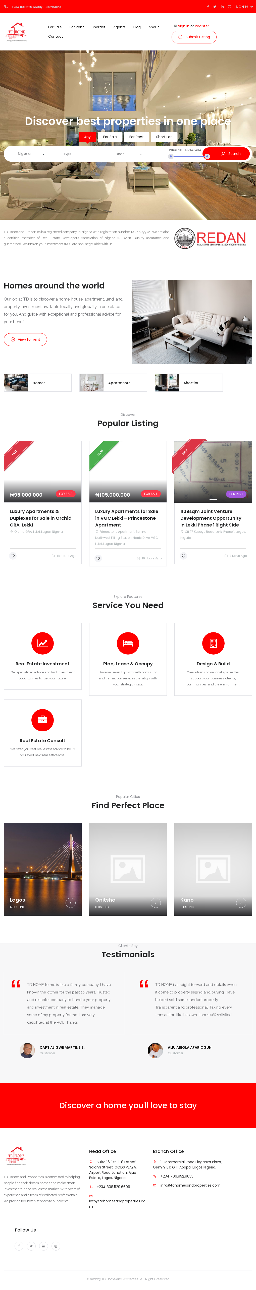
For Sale (110, 136)
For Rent (136, 136)
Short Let (164, 136)
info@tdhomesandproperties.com (191, 1185)
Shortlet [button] (99, 27)
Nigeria (24, 153)
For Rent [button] (77, 27)
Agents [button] (119, 27)
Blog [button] (137, 27)
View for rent (25, 339)
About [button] (153, 27)
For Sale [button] (55, 27)
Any (87, 136)
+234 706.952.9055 (177, 1176)
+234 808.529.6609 (113, 1186)
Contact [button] (55, 36)
